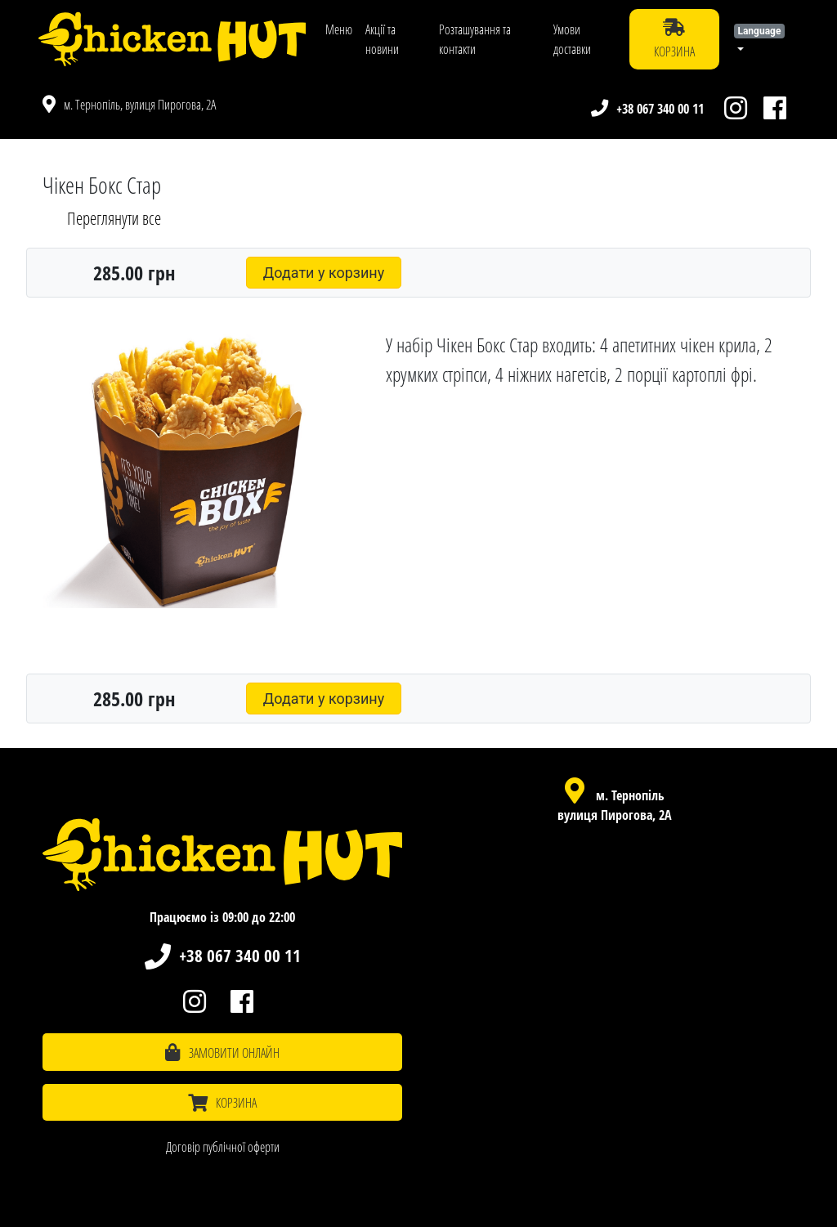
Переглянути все (114, 218)
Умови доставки (572, 39)
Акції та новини (382, 39)
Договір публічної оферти (223, 1147)
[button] (763, 39)
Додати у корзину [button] (324, 272)
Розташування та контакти (475, 39)
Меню (338, 29)
